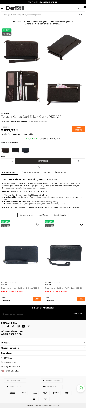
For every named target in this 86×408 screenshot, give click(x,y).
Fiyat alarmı (42, 167)
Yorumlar (47, 172)
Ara (80, 15)
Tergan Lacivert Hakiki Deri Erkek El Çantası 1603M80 (21, 288)
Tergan (5, 113)
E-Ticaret (35, 405)
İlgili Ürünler (43, 215)
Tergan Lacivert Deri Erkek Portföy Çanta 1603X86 (63, 288)
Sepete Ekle (43, 161)
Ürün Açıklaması (9, 172)
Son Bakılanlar (60, 215)
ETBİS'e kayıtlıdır (12, 371)
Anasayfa (17, 22)
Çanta (27, 22)
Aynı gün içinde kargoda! (49, 138)
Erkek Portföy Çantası (62, 22)
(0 (33, 121)
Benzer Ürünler (26, 215)
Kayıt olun (78, 314)
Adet (3, 157)
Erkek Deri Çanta (41, 22)
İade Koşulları (60, 172)
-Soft (29, 405)
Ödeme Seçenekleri (30, 172)
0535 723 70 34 (12, 334)
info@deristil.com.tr (12, 366)
